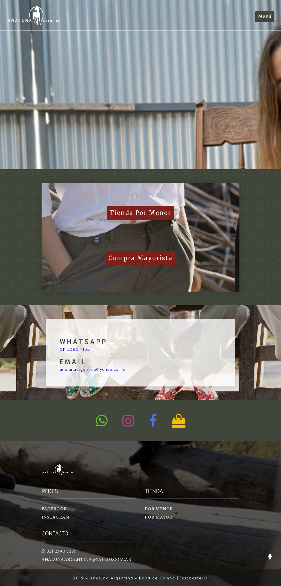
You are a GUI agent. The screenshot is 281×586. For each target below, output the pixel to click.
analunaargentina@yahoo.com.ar (93, 369)
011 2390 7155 (75, 349)
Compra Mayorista (140, 258)
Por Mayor (158, 517)
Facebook (54, 508)
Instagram (56, 517)
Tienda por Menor (140, 212)
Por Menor (159, 508)
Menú (265, 16)
